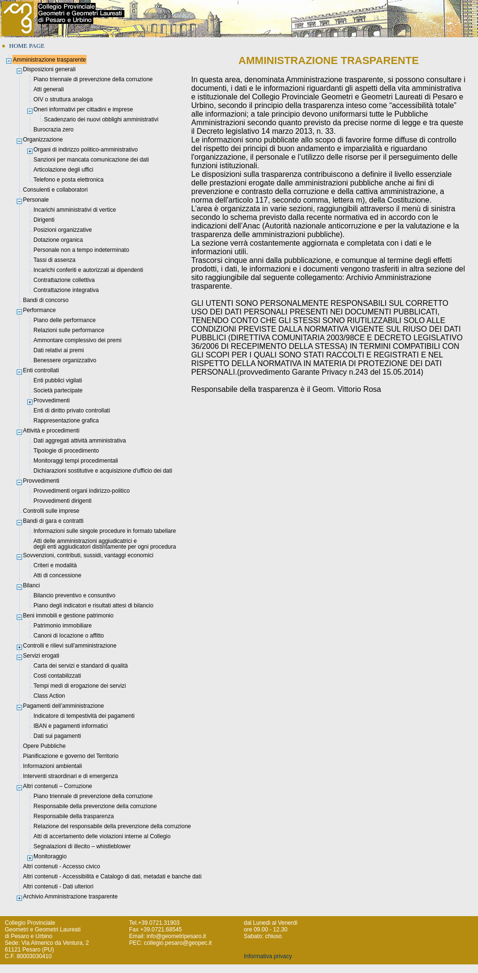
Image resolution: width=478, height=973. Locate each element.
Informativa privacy (268, 956)
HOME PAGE (26, 45)
